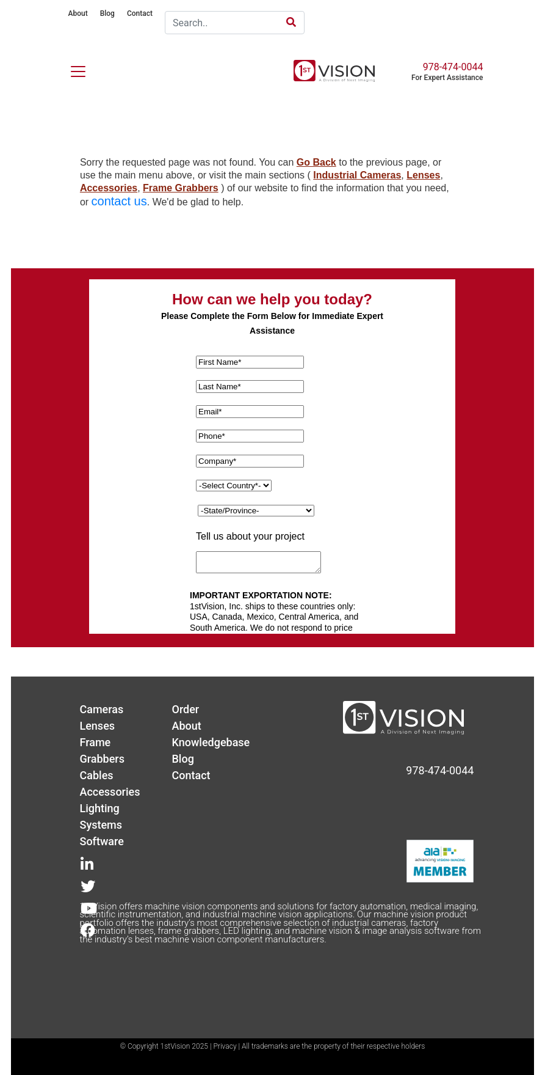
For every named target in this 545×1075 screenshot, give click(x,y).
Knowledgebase (210, 742)
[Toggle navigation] (71, 69)
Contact (140, 13)
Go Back (316, 162)
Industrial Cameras (357, 175)
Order (185, 709)
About (77, 13)
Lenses (423, 175)
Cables (96, 775)
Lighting (99, 808)
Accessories (108, 188)
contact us (119, 201)
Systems (100, 824)
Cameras (101, 709)
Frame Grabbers (180, 188)
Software (101, 841)
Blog (107, 13)
